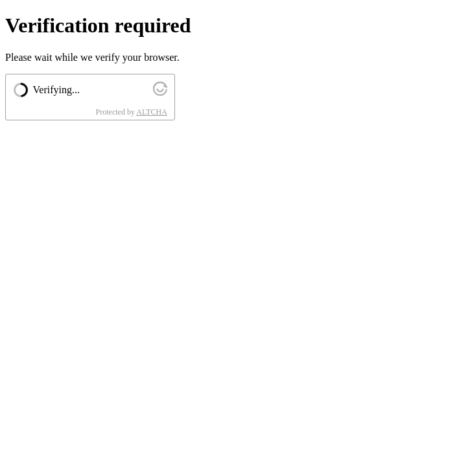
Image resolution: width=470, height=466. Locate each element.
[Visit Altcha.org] (160, 92)
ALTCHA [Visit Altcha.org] (151, 111)
